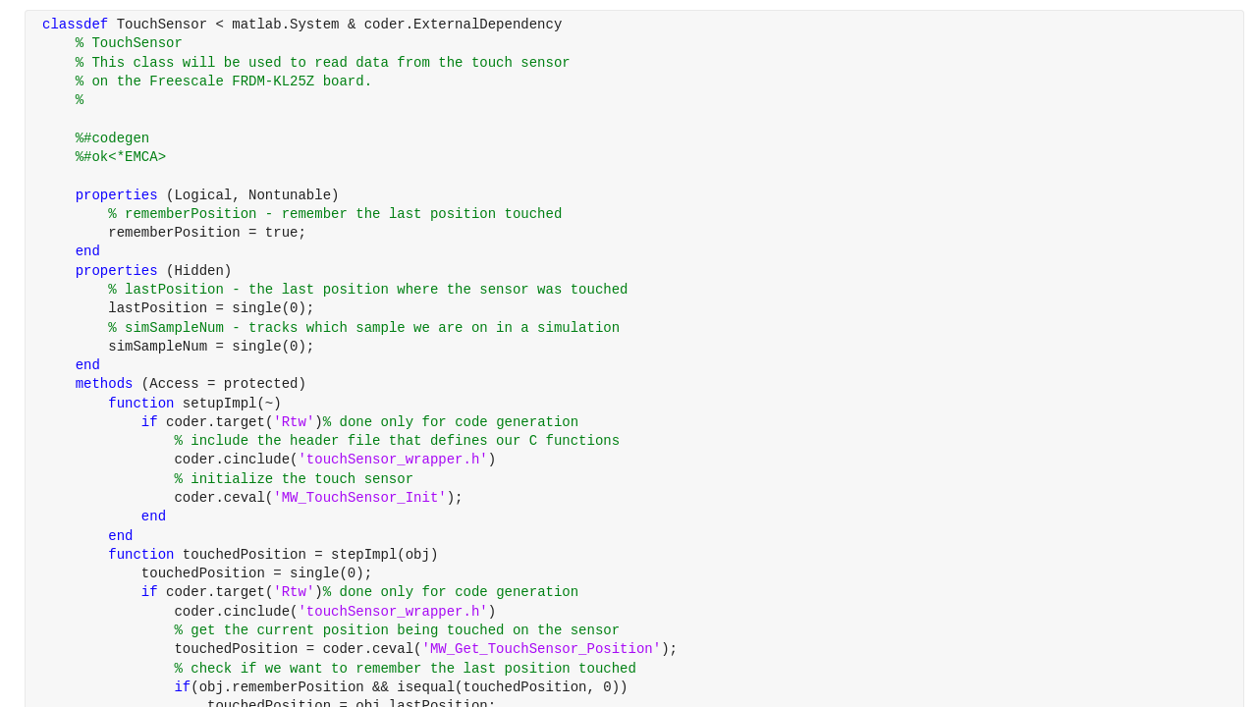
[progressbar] (687, 402)
